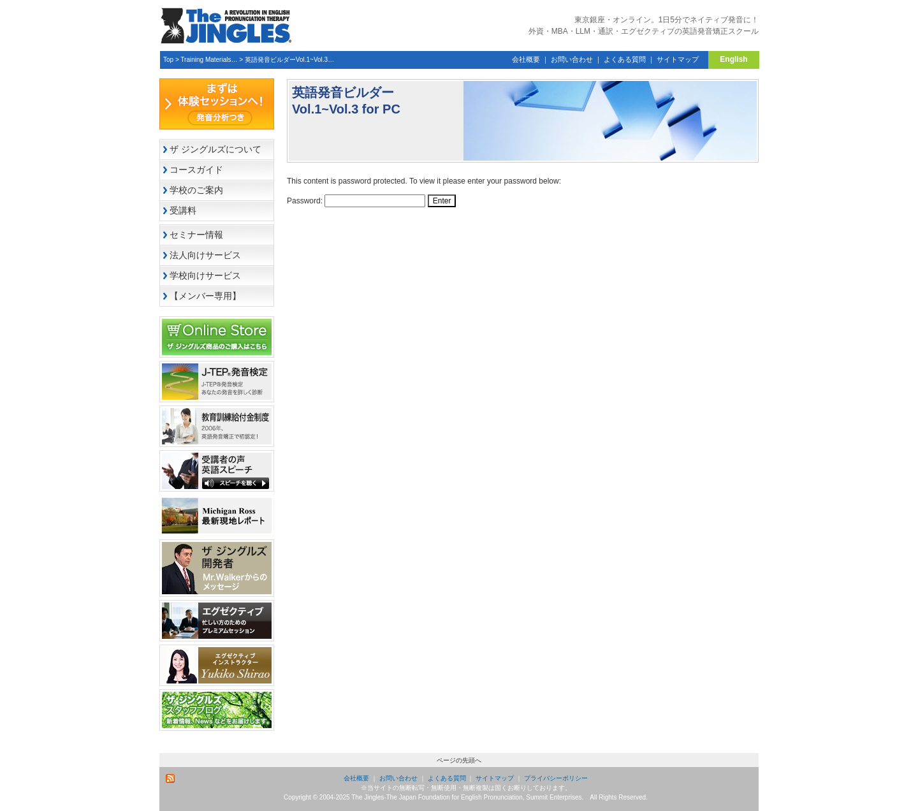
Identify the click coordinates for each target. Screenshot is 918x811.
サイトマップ (678, 59)
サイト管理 (736, 806)
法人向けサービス (205, 255)
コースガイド (196, 169)
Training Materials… (208, 59)
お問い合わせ (572, 59)
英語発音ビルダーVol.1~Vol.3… (289, 59)
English (733, 59)
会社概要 (526, 59)
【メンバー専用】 (205, 296)
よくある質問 (625, 59)
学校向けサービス (205, 275)
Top (168, 59)
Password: (356, 200)
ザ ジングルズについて (215, 149)
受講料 (183, 210)
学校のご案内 (196, 190)
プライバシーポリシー (556, 778)
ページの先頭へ (459, 760)
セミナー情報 (196, 235)
